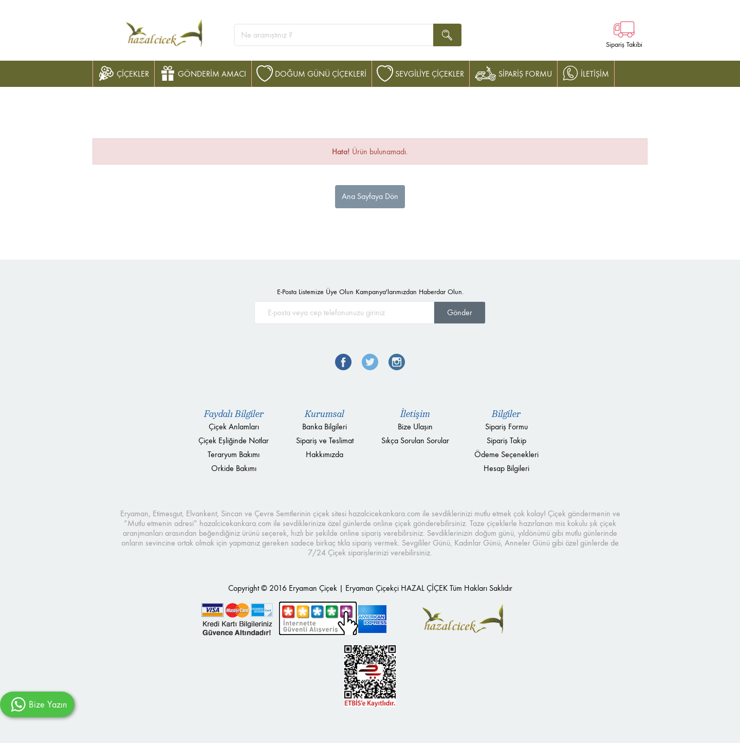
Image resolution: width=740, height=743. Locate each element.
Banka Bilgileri (324, 426)
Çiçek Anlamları (234, 426)
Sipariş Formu (506, 426)
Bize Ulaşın (415, 426)
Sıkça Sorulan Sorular (415, 440)
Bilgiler (506, 414)
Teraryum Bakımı (234, 454)
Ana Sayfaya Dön (370, 196)
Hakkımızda (324, 454)
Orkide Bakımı (233, 468)
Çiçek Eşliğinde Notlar (233, 440)
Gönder (459, 312)
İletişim (415, 414)
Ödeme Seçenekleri (506, 454)
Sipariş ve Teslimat (325, 440)
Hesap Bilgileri (506, 468)
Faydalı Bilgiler (234, 414)
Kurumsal (324, 414)
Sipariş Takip (506, 440)
